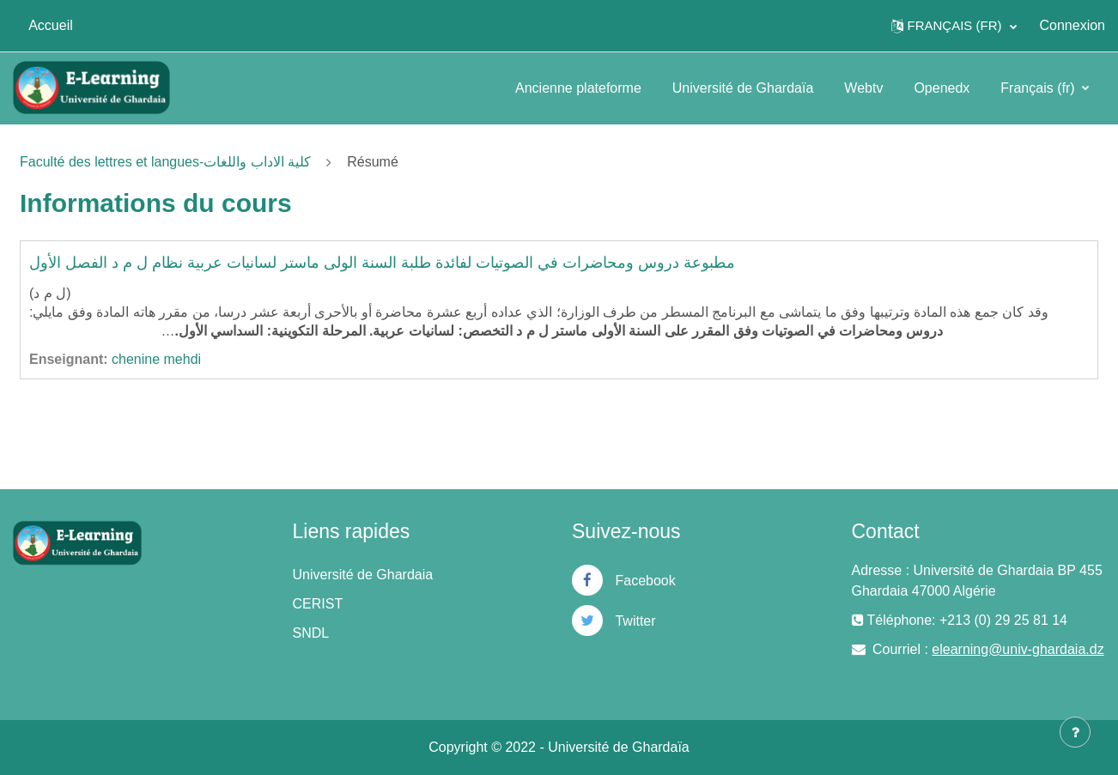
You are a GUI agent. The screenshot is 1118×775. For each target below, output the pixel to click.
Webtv (863, 88)
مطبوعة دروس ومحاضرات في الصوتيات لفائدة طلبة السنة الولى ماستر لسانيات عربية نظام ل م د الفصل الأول (382, 262)
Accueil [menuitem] (50, 25)
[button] (954, 25)
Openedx (941, 88)
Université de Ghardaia (363, 574)
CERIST (318, 603)
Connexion (1073, 25)
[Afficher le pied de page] (1075, 732)
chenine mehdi (156, 359)
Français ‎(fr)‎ (1039, 88)
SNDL (311, 633)
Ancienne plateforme (578, 88)
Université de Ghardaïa (743, 88)
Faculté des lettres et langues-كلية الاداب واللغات (165, 161)
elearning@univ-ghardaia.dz (1017, 649)
